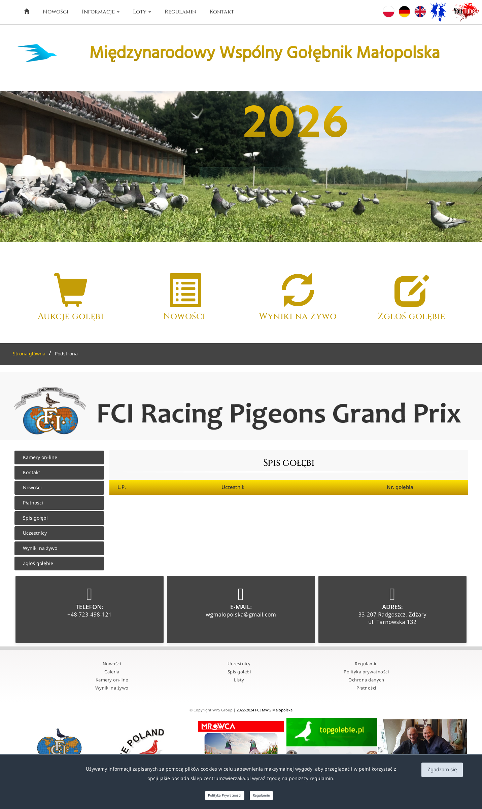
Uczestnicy (35, 533)
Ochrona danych (366, 680)
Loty (142, 11)
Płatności (33, 502)
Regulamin (180, 11)
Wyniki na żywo (40, 548)
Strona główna (29, 353)
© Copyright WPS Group (212, 710)
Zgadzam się (442, 770)
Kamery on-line (40, 457)
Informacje (100, 11)
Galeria (111, 672)
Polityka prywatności (366, 672)
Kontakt (222, 11)
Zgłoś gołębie (38, 563)
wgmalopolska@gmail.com (241, 614)
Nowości (55, 11)
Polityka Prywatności (224, 795)
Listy (239, 680)
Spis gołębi (35, 518)
